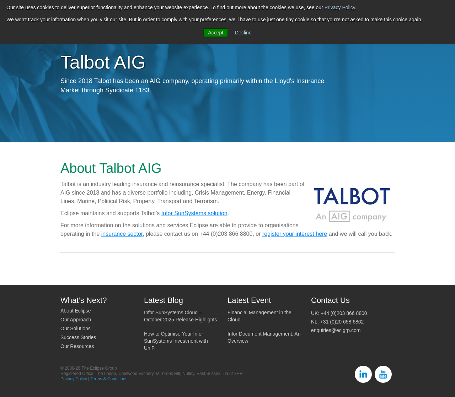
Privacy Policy (340, 7)
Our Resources (77, 346)
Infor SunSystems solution (194, 213)
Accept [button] (215, 33)
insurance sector (122, 234)
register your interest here (294, 234)
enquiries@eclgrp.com (336, 330)
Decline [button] (243, 33)
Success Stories (78, 337)
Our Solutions (75, 328)
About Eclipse (75, 311)
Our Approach (75, 319)
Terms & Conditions (108, 378)
